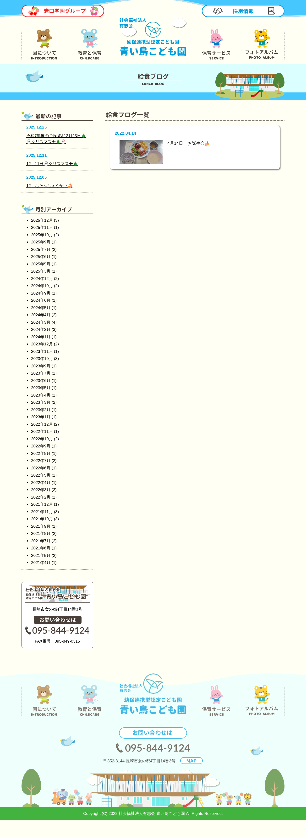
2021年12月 (42, 504)
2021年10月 (42, 519)
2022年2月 (40, 497)
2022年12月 (42, 424)
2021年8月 (40, 533)
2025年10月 (42, 235)
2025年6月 (40, 256)
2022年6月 (40, 468)
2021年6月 (40, 548)
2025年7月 (40, 249)
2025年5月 (40, 264)
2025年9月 (40, 242)
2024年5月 (40, 308)
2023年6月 (40, 380)
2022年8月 (40, 453)
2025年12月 (42, 220)
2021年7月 (40, 541)
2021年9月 (40, 526)
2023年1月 (40, 417)
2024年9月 (40, 293)
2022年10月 (42, 439)
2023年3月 (40, 402)
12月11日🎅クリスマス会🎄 (52, 163)
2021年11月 (42, 512)
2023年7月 (40, 373)
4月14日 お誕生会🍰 (188, 143)
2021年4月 (40, 562)
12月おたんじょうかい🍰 (49, 185)
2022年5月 (40, 475)
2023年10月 (42, 358)
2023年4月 (40, 395)
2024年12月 (42, 278)
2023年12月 (42, 344)
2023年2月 (40, 410)
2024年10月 (42, 286)
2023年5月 (40, 388)
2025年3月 (40, 271)
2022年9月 (40, 446)
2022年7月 (40, 460)
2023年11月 (42, 351)
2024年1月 (40, 337)
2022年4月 (40, 482)
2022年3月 (40, 490)
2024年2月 (40, 329)
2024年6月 (40, 300)
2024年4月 (40, 315)
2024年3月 (40, 322)
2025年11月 (42, 227)
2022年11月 (42, 431)
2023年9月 (40, 366)
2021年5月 (40, 555)
